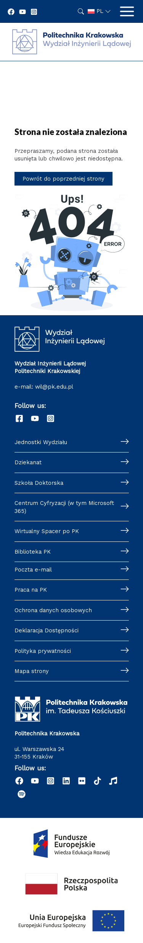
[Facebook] (11, 11)
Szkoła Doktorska (38, 482)
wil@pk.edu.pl (54, 386)
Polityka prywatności (42, 651)
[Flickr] (82, 781)
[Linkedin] (66, 781)
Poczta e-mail (33, 569)
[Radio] (113, 781)
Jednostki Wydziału (40, 442)
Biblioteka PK (32, 551)
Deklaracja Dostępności (46, 630)
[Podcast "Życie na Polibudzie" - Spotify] (21, 794)
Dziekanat (28, 462)
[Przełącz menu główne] (127, 11)
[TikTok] (97, 781)
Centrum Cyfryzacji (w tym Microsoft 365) (64, 507)
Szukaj (81, 11)
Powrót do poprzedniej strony (63, 178)
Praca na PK (30, 589)
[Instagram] (34, 11)
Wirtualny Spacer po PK (46, 531)
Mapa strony (31, 671)
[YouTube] (22, 11)
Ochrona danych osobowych (53, 610)
